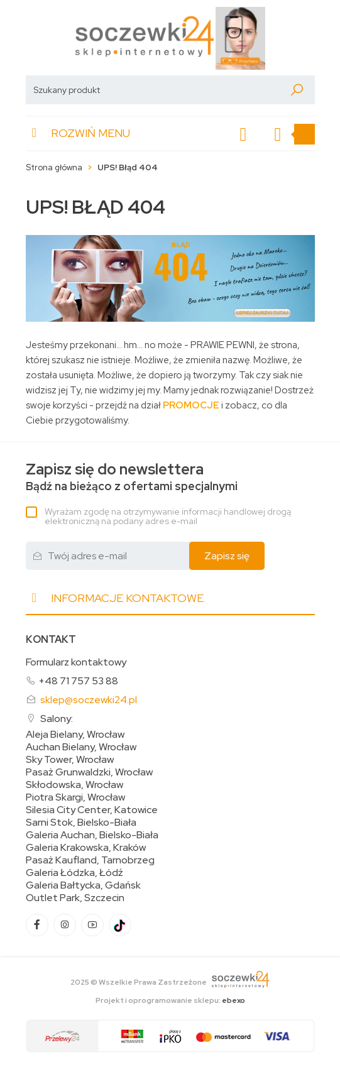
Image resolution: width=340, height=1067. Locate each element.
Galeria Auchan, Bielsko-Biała (92, 835)
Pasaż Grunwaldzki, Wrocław (89, 772)
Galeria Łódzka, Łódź (74, 873)
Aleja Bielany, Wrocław (75, 734)
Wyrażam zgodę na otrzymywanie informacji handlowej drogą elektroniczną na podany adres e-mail (168, 516)
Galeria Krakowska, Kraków (86, 847)
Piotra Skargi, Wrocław (75, 797)
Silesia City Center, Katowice (92, 810)
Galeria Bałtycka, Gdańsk (83, 885)
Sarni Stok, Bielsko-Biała (81, 822)
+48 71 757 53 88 (78, 680)
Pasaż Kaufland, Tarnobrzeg (90, 860)
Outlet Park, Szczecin (75, 898)
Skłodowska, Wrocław (74, 785)
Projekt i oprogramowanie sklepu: (170, 1000)
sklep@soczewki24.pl (88, 699)
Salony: (56, 718)
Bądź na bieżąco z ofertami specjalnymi (132, 477)
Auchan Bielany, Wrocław (81, 747)
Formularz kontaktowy (76, 662)
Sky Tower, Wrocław (70, 759)
